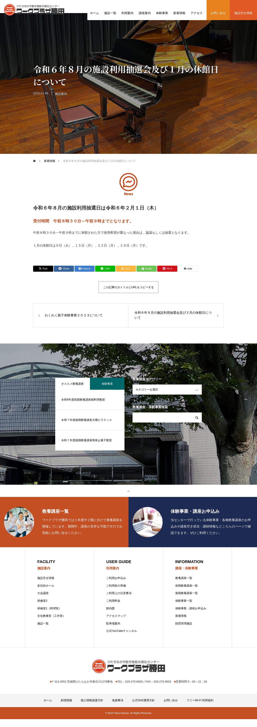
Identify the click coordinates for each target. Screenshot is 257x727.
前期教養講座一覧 (186, 593)
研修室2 (42, 608)
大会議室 (43, 601)
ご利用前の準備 (116, 593)
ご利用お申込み (116, 585)
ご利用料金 (113, 608)
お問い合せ (171, 708)
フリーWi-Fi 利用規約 (200, 708)
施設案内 (61, 103)
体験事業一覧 (183, 608)
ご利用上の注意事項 (119, 601)
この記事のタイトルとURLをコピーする (128, 294)
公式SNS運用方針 (143, 708)
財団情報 (66, 708)
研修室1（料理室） (49, 616)
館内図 (110, 616)
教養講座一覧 (183, 585)
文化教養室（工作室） (51, 623)
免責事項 (117, 708)
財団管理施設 (183, 631)
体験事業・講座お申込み (190, 616)
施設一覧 (43, 631)
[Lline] (105, 276)
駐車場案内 (113, 631)
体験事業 (107, 390)
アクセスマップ (116, 623)
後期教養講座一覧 (186, 601)
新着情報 (181, 623)
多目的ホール (45, 593)
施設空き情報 (45, 585)
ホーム (48, 708)
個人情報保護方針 (92, 708)
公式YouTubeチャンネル (121, 638)
